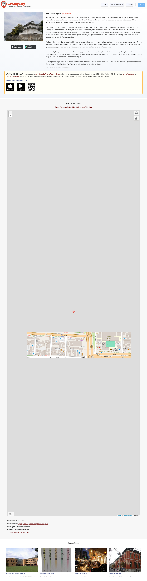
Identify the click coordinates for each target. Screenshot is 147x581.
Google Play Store (12, 76)
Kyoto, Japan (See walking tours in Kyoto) (33, 524)
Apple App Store (128, 74)
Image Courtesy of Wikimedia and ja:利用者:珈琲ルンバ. (20, 577)
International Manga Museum (15, 574)
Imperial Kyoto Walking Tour (19, 532)
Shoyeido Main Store (47, 574)
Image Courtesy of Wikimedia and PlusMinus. (121, 577)
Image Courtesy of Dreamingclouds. (49, 577)
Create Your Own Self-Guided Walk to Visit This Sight (73, 107)
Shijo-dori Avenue (81, 574)
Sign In (142, 5)
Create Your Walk (117, 5)
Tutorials (129, 5)
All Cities (104, 5)
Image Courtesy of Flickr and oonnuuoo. (85, 577)
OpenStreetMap (128, 515)
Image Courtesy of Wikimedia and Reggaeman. (58, 67)
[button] (10, 112)
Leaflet (119, 515)
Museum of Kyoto (115, 574)
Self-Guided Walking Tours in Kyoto (48, 74)
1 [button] (73, 311)
